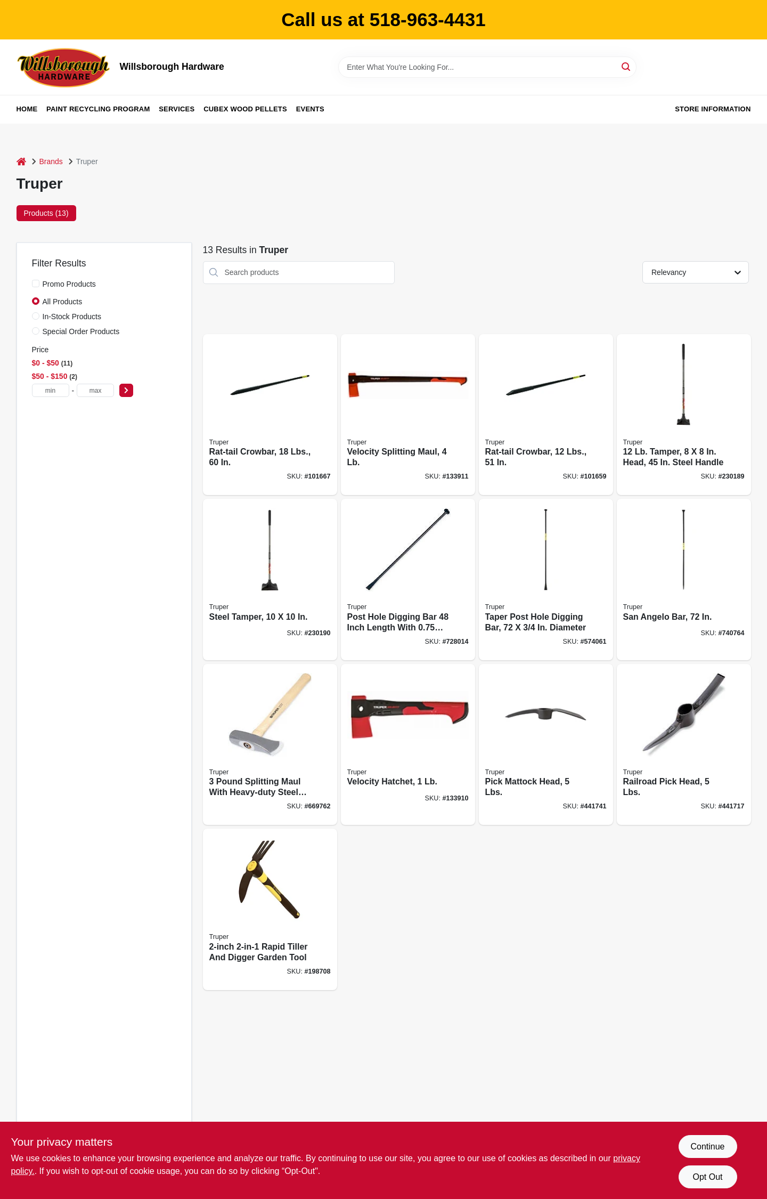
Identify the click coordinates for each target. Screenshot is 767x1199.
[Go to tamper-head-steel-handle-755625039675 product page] (684, 415)
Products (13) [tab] (46, 213)
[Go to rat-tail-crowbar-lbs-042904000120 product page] (546, 415)
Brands (51, 161)
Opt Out (707, 1176)
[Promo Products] (35, 283)
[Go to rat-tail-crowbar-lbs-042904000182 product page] (270, 415)
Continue (707, 1146)
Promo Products (69, 284)
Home (27, 109)
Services (176, 109)
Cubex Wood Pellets (245, 109)
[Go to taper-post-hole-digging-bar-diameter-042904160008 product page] (546, 579)
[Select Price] (126, 390)
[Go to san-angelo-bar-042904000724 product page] (684, 579)
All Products (63, 301)
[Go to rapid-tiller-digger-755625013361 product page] (270, 909)
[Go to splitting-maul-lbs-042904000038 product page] (270, 744)
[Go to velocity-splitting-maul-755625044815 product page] (408, 415)
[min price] (50, 390)
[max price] (95, 390)
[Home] (21, 161)
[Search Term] (487, 67)
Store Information (712, 109)
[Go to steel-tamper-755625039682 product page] (270, 579)
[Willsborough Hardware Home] (64, 67)
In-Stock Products (72, 316)
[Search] (626, 66)
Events (310, 109)
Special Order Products (81, 331)
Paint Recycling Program (98, 109)
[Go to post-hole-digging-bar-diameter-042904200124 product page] (408, 579)
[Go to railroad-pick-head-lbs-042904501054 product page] (684, 744)
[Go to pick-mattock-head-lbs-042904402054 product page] (546, 744)
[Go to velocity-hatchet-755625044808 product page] (408, 744)
